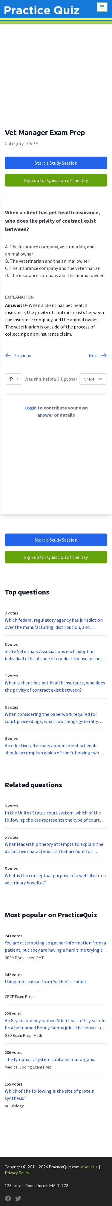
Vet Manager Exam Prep (45, 133)
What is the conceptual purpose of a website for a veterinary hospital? (55, 879)
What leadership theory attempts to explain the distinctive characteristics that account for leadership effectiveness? (54, 848)
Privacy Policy (17, 1172)
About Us (89, 1166)
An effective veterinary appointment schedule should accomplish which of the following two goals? (52, 749)
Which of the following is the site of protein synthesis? (49, 1094)
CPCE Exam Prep (19, 996)
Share (93, 379)
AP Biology (14, 1106)
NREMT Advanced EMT (24, 957)
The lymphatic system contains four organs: (50, 1059)
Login (30, 408)
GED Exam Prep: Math (23, 1035)
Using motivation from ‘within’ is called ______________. (45, 985)
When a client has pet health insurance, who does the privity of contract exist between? (55, 686)
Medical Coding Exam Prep (28, 1067)
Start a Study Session (56, 163)
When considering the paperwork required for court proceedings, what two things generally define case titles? (51, 718)
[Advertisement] (56, 76)
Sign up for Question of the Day (56, 180)
